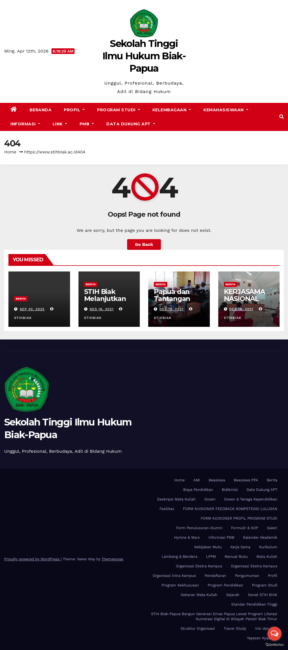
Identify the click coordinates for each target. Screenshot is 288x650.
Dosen (209, 499)
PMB (87, 123)
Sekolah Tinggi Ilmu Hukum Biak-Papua (144, 56)
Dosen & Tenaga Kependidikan (250, 499)
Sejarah (232, 595)
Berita (21, 298)
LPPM (211, 556)
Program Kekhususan (180, 585)
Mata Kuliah (266, 556)
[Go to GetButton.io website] (275, 644)
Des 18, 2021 (101, 309)
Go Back (144, 244)
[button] (281, 116)
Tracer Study (235, 628)
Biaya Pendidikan (198, 490)
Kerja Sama (240, 547)
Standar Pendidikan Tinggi (254, 604)
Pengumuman (247, 576)
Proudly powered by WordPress (32, 559)
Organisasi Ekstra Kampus (199, 566)
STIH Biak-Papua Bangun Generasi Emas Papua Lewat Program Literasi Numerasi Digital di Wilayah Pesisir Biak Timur (214, 616)
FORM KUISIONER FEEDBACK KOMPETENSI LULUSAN (230, 509)
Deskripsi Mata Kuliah (176, 499)
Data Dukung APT (130, 123)
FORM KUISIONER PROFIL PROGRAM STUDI (239, 518)
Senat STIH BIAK (262, 595)
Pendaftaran (215, 576)
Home (10, 152)
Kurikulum (268, 547)
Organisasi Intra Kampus (174, 576)
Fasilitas (166, 509)
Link (60, 123)
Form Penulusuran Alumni (199, 528)
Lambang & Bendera (179, 556)
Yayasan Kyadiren (262, 638)
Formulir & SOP (244, 528)
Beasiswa (217, 480)
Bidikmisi (230, 490)
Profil (74, 109)
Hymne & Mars (187, 537)
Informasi (25, 123)
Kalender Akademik (260, 537)
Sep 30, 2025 (32, 309)
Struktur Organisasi (198, 628)
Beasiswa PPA (246, 480)
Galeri (272, 528)
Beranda (41, 109)
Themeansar (112, 559)
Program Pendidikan (225, 585)
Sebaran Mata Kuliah (199, 595)
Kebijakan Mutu (208, 547)
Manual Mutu (236, 556)
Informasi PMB (221, 537)
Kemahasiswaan (225, 109)
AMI (197, 480)
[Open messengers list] (274, 634)
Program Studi (118, 109)
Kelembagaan (171, 109)
